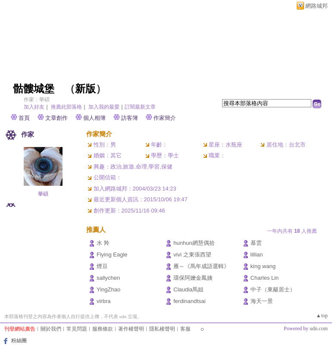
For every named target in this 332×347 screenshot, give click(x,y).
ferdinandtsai (189, 301)
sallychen (108, 278)
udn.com (319, 328)
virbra (104, 301)
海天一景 (262, 301)
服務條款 (102, 329)
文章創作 (56, 118)
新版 (85, 88)
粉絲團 (19, 341)
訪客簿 (129, 118)
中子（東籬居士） (273, 289)
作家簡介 (164, 118)
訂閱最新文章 (140, 107)
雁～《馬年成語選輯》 (201, 266)
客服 (185, 329)
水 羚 (103, 243)
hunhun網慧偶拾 (193, 243)
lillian (257, 254)
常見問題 (76, 329)
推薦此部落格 (66, 107)
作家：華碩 (37, 100)
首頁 (24, 118)
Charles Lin (265, 278)
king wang (263, 266)
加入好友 (34, 107)
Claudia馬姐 (188, 289)
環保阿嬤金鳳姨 (193, 278)
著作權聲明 (131, 329)
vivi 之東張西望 (192, 254)
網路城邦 (316, 6)
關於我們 (51, 329)
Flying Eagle (112, 254)
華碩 (43, 194)
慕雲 (256, 243)
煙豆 (102, 266)
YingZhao (108, 289)
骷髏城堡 (33, 88)
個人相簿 (94, 118)
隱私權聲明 (162, 329)
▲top (322, 316)
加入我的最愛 (103, 107)
